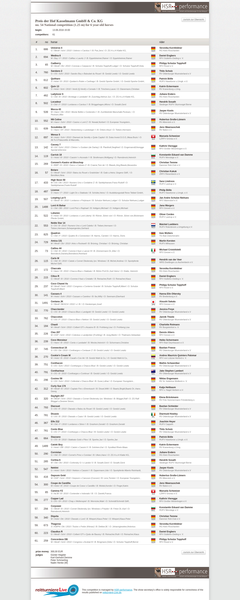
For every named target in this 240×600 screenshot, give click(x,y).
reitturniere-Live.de (112, 592)
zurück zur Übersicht (193, 19)
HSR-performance (123, 590)
